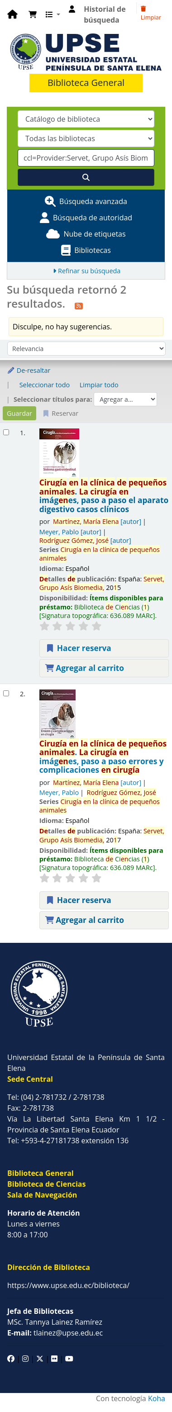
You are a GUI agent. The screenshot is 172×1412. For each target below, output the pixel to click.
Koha (156, 1398)
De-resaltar (28, 370)
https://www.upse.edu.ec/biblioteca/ (68, 1285)
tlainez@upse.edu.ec (55, 1333)
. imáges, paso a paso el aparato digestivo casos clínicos (104, 495)
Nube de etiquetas (94, 234)
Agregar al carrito (84, 668)
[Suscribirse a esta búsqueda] (79, 305)
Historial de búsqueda (104, 14)
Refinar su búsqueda (89, 270)
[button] (32, 14)
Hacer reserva (78, 648)
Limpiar (151, 13)
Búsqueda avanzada (93, 201)
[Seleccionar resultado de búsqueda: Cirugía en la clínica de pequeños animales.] (6, 432)
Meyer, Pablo (70, 532)
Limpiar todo (99, 384)
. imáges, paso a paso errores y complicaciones (103, 757)
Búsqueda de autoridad (92, 218)
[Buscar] (86, 177)
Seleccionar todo (44, 384)
